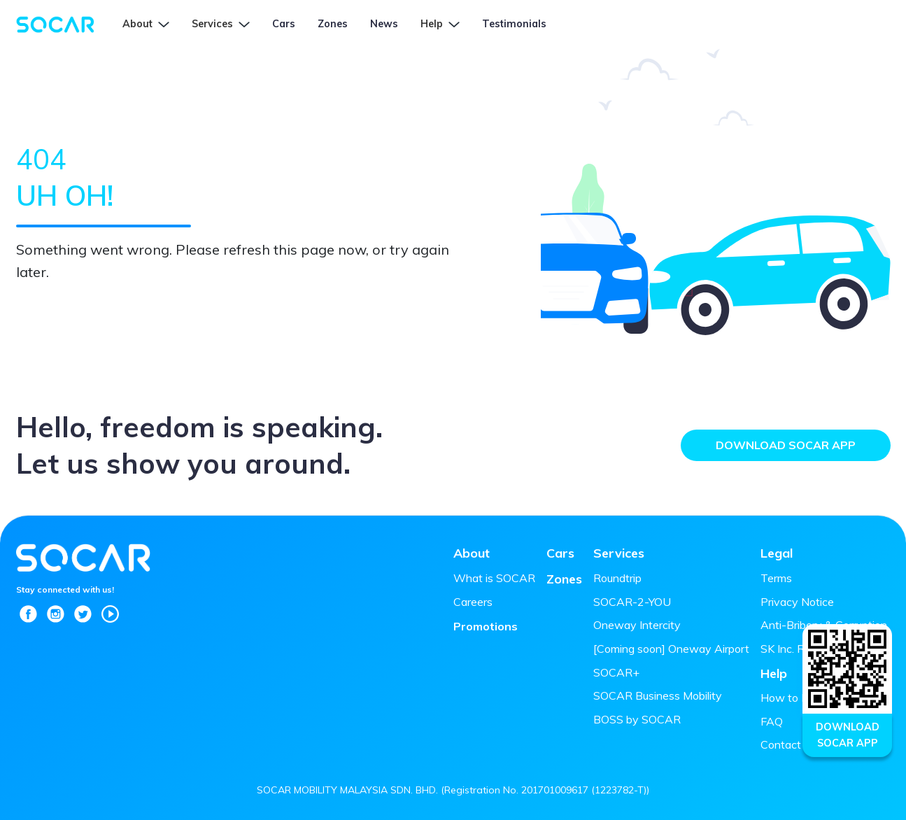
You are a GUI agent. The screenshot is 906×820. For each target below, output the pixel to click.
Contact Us (789, 744)
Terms (776, 578)
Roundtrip (617, 578)
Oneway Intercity (637, 625)
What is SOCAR (494, 578)
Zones (564, 579)
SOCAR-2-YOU (632, 602)
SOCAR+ (616, 672)
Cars (560, 553)
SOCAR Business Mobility (657, 695)
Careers (473, 602)
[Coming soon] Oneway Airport (671, 649)
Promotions (485, 626)
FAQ (771, 721)
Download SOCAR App (786, 445)
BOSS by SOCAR (637, 719)
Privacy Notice (797, 602)
